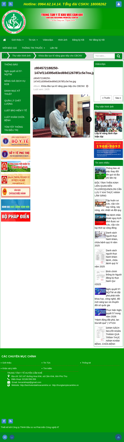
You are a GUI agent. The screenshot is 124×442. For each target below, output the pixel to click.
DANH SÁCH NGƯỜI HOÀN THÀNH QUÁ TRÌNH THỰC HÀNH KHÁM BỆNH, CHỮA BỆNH (108, 336)
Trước (106, 98)
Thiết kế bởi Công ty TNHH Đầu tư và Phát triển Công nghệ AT (30, 427)
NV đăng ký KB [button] (97, 40)
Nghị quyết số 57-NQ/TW (13, 73)
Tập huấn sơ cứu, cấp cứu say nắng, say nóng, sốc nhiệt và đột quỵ (108, 205)
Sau (118, 98)
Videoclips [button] (48, 40)
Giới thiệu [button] (18, 41)
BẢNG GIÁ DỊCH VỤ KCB (14, 82)
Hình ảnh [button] (62, 40)
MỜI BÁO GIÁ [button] (10, 48)
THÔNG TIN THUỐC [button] (33, 49)
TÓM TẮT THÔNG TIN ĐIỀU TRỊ (13, 128)
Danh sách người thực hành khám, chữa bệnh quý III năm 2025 (106, 239)
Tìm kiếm (47, 368)
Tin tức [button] (33, 41)
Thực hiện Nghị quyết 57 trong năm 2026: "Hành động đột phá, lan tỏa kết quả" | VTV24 (108, 316)
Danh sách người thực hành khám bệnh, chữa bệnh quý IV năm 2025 (106, 258)
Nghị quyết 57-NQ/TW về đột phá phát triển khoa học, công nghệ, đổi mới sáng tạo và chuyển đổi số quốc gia (108, 297)
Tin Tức (46, 363)
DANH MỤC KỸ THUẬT (12, 92)
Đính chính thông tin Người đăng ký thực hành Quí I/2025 (108, 278)
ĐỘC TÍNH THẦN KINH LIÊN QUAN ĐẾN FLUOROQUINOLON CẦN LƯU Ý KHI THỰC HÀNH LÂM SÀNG (108, 189)
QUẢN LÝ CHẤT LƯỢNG (12, 102)
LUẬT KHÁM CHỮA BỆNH (14, 119)
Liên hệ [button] (53, 48)
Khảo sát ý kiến (9, 368)
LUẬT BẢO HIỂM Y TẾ (15, 110)
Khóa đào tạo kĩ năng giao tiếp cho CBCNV (63, 86)
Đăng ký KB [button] (78, 40)
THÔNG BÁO (11, 64)
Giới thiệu (6, 363)
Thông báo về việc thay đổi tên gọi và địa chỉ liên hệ (113, 173)
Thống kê (86, 363)
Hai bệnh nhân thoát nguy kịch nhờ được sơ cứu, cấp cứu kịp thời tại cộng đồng (108, 221)
